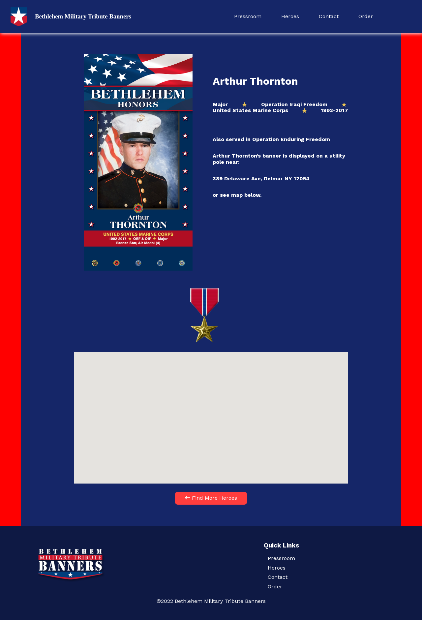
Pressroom (247, 16)
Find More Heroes (211, 498)
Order (365, 16)
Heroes (290, 16)
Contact (329, 16)
